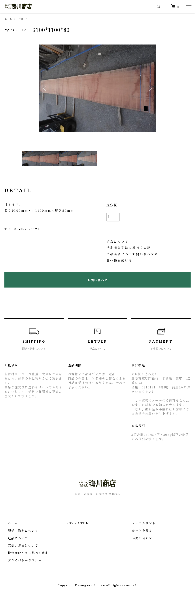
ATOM (83, 523)
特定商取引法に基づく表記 (128, 247)
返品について (117, 241)
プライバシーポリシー (21, 560)
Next (149, 88)
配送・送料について (19, 530)
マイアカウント (140, 523)
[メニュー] (188, 6)
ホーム (8, 18)
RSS (70, 523)
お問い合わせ (139, 538)
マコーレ (26, 18)
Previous (45, 88)
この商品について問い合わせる (132, 254)
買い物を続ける (119, 260)
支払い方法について (19, 545)
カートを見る (139, 530)
